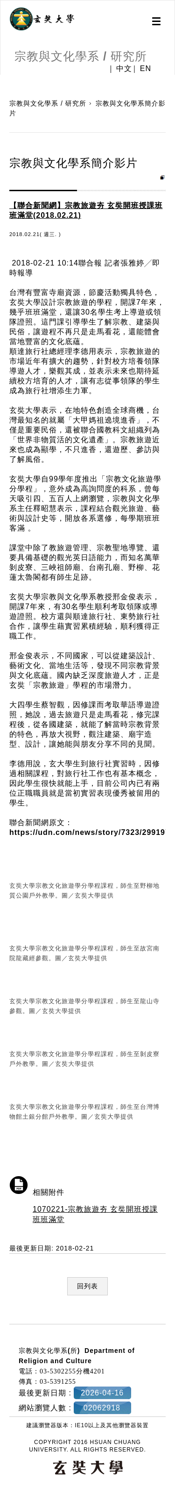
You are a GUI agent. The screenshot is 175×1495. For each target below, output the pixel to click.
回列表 (87, 1286)
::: (3, 1318)
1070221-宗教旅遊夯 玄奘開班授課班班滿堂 (95, 1214)
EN (145, 68)
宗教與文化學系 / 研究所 (47, 103)
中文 (124, 68)
